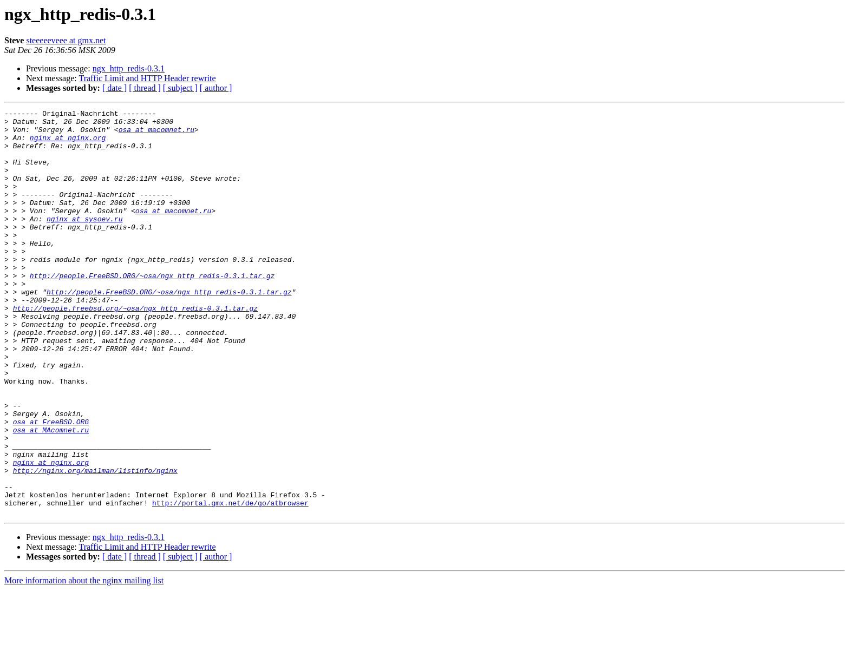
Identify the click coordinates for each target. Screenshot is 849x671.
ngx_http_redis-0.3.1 (129, 68)
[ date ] (114, 88)
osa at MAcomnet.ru (51, 494)
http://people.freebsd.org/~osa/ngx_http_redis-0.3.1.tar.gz (135, 348)
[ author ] (216, 88)
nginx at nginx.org (68, 144)
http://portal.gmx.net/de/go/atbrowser (230, 582)
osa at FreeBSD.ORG (51, 485)
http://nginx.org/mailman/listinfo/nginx (95, 543)
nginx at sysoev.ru (84, 241)
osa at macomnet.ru (156, 134)
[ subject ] (180, 88)
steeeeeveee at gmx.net (66, 40)
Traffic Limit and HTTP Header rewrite (147, 78)
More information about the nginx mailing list (84, 661)
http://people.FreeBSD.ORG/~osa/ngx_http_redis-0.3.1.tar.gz (152, 309)
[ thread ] (145, 88)
